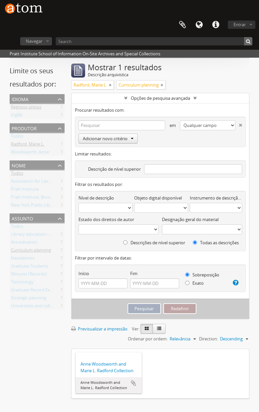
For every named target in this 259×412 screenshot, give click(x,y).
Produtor (24, 127)
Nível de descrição (96, 198)
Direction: (208, 339)
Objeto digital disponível (158, 198)
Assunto (22, 217)
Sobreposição (202, 275)
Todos (17, 137)
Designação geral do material (190, 219)
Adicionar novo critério (108, 139)
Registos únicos (26, 108)
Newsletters (22, 259)
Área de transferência (182, 25)
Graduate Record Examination (40, 291)
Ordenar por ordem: (148, 339)
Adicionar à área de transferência (133, 383)
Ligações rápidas (215, 25)
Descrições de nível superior (154, 243)
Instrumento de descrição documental (216, 198)
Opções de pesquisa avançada (160, 98)
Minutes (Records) (29, 275)
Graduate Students (29, 267)
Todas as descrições (216, 243)
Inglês (17, 116)
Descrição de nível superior (114, 169)
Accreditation (24, 243)
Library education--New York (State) (46, 235)
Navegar (34, 41)
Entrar (239, 25)
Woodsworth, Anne (30, 153)
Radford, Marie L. (27, 145)
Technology (22, 283)
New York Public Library (34, 206)
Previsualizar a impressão (99, 329)
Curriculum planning (31, 251)
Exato (194, 283)
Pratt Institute (25, 190)
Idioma (199, 25)
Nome (19, 164)
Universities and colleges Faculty (42, 307)
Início (83, 273)
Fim (133, 273)
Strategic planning (28, 299)
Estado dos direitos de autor (106, 219)
